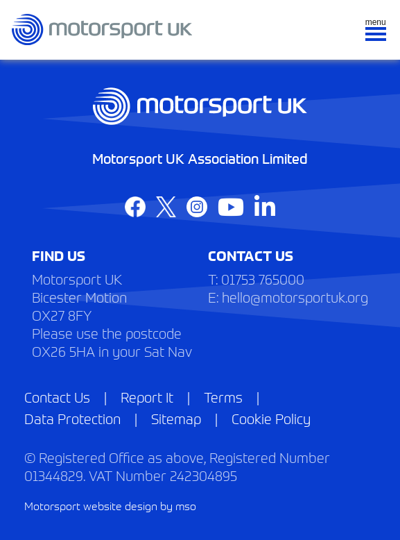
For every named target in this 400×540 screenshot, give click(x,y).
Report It (147, 396)
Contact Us (57, 396)
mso (185, 505)
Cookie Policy (271, 418)
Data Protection (72, 418)
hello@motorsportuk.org (295, 296)
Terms (223, 396)
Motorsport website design (90, 505)
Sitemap (176, 418)
